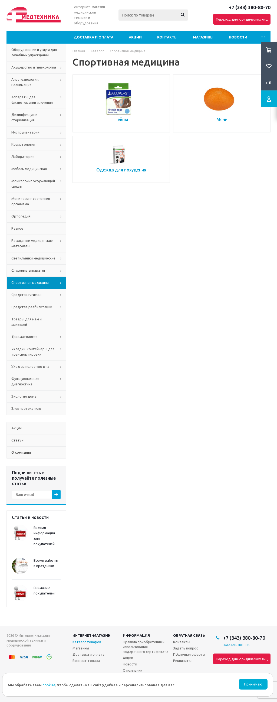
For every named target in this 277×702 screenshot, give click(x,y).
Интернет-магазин (91, 635)
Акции (135, 37)
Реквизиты (182, 660)
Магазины (203, 37)
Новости (238, 37)
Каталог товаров (86, 642)
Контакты (167, 37)
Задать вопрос (185, 648)
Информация (136, 635)
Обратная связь (189, 635)
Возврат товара (86, 660)
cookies (48, 685)
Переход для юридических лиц (242, 19)
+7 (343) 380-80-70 (250, 7)
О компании (132, 670)
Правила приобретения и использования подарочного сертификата (145, 647)
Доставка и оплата (93, 37)
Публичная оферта (189, 654)
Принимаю (253, 684)
